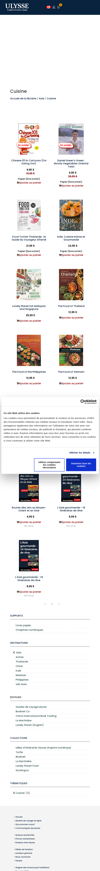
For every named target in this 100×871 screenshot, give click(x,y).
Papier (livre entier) (29, 178)
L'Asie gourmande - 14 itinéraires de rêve (71, 509)
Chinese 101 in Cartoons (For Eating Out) (29, 162)
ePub (31, 526)
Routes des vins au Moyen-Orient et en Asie (29, 509)
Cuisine (51, 98)
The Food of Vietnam (71, 372)
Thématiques (18, 783)
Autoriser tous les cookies (81, 464)
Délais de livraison (24, 849)
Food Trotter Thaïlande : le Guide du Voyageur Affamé (29, 238)
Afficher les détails (79, 452)
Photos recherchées (25, 838)
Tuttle (19, 752)
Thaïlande (22, 661)
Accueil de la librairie (23, 98)
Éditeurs (15, 697)
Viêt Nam (21, 684)
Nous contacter (23, 857)
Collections (18, 738)
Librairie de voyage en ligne (28, 820)
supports (16, 615)
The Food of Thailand (71, 306)
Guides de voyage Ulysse (31, 707)
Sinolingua (22, 770)
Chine (19, 666)
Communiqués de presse (27, 828)
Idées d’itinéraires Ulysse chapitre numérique (43, 747)
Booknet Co (23, 711)
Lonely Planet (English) (30, 725)
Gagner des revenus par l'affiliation (32, 867)
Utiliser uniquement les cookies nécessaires (49, 465)
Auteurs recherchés (24, 835)
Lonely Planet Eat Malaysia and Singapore (29, 307)
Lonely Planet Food (27, 765)
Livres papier (23, 625)
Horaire (18, 860)
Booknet (21, 756)
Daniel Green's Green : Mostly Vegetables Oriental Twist (71, 163)
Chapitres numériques (29, 630)
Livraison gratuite (23, 853)
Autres (20, 657)
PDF (26, 526)
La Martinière (23, 720)
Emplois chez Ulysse (25, 842)
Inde (18, 670)
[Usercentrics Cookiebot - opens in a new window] (82, 401)
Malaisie (21, 675)
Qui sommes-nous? (25, 824)
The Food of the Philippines (29, 372)
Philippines (22, 679)
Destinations (19, 643)
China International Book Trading (36, 716)
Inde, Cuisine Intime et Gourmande (71, 238)
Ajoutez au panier (30, 182)
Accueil (18, 817)
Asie (42, 98)
